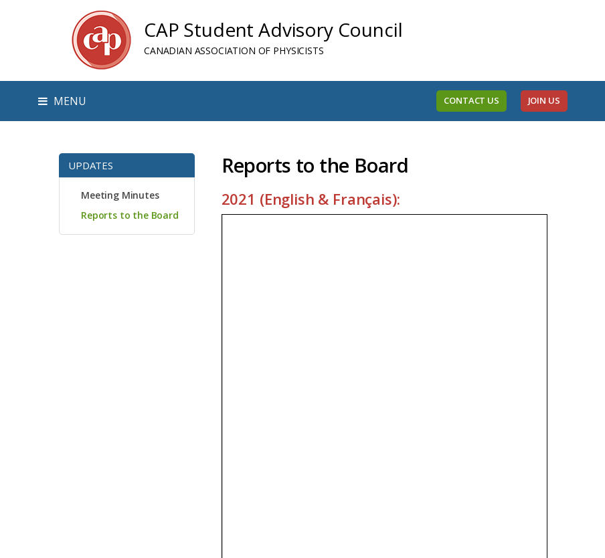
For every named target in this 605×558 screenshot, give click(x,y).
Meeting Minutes (120, 195)
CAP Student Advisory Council (273, 29)
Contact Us (471, 100)
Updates (90, 165)
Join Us (544, 100)
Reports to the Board (130, 215)
